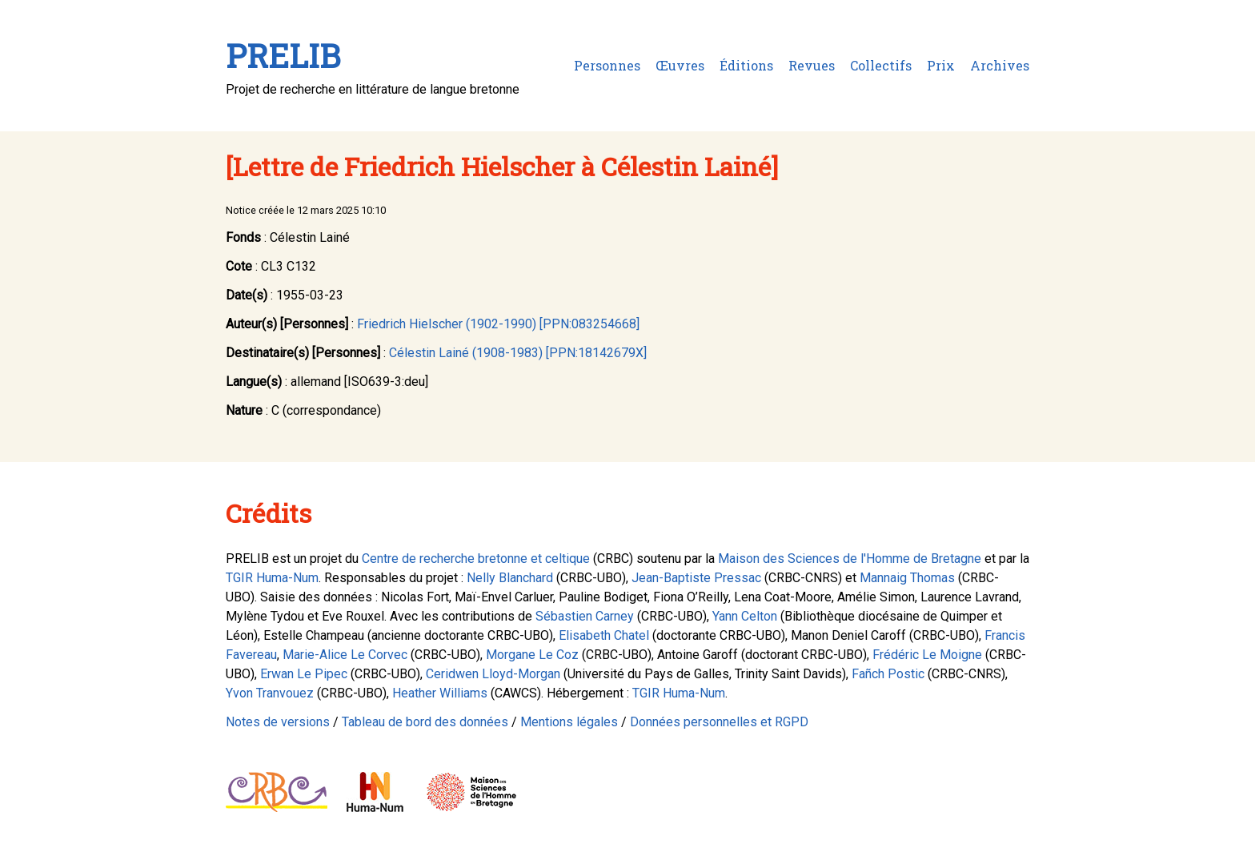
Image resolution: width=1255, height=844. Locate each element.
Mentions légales (569, 721)
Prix (941, 65)
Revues (811, 65)
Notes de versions (278, 721)
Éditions (746, 65)
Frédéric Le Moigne (927, 654)
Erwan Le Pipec (303, 673)
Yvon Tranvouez (270, 693)
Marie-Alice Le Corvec (345, 654)
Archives (999, 65)
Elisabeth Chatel (604, 635)
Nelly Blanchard (510, 577)
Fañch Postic (888, 673)
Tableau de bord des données (425, 721)
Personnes (607, 65)
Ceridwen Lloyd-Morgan (493, 673)
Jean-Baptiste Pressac (696, 577)
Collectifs (881, 65)
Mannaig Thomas (907, 577)
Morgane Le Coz (532, 654)
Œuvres (680, 65)
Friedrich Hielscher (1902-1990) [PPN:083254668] (498, 324)
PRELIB (283, 55)
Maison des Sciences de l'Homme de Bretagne (849, 558)
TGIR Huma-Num (272, 577)
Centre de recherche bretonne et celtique (476, 558)
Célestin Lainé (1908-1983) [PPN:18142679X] (518, 352)
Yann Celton (744, 616)
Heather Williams (439, 693)
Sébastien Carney (584, 616)
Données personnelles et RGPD (719, 721)
